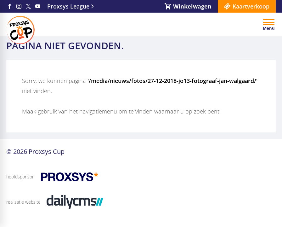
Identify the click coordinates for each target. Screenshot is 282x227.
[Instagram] (19, 6)
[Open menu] (269, 25)
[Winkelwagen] (188, 6)
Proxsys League (68, 6)
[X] (28, 6)
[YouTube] (38, 6)
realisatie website (23, 202)
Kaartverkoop (251, 6)
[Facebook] (9, 6)
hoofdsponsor (20, 177)
